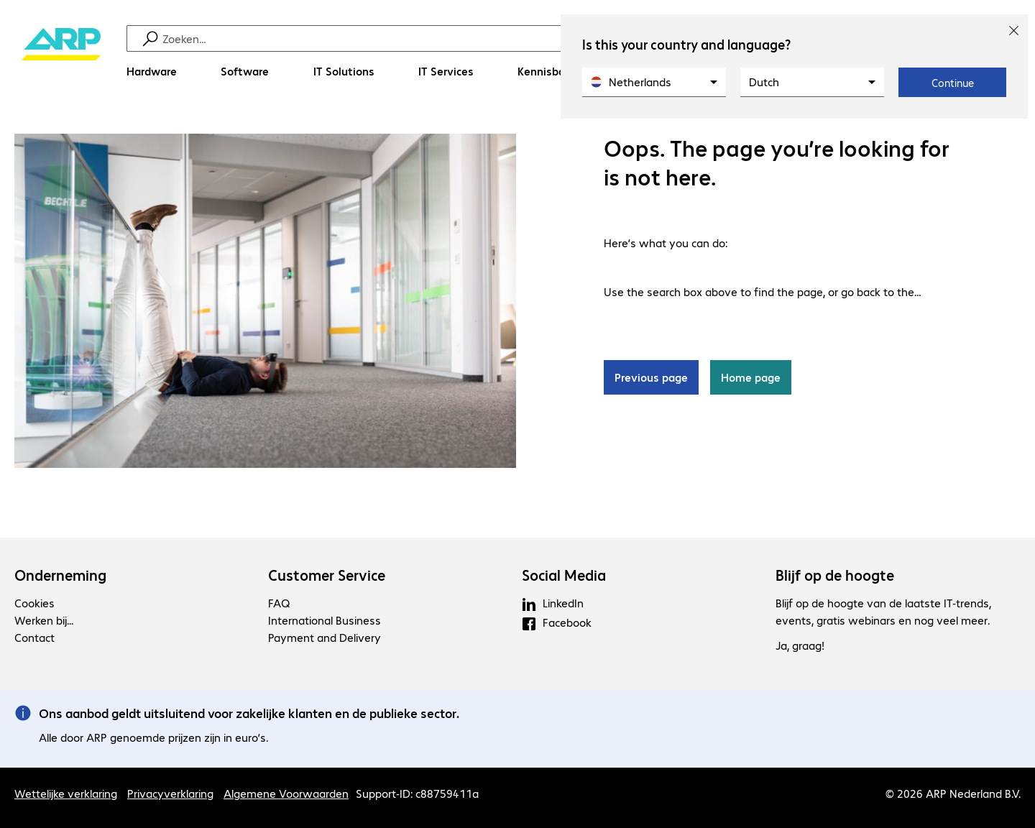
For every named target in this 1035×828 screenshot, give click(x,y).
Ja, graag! (800, 645)
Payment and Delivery (324, 637)
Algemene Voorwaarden (286, 793)
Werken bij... (43, 619)
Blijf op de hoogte (835, 575)
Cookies (34, 602)
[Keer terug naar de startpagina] (61, 58)
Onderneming (60, 575)
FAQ (279, 602)
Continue (953, 82)
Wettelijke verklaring (65, 793)
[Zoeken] (527, 38)
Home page (751, 377)
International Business (324, 619)
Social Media (564, 575)
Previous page (651, 377)
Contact (34, 637)
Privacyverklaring (170, 793)
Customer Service (326, 575)
